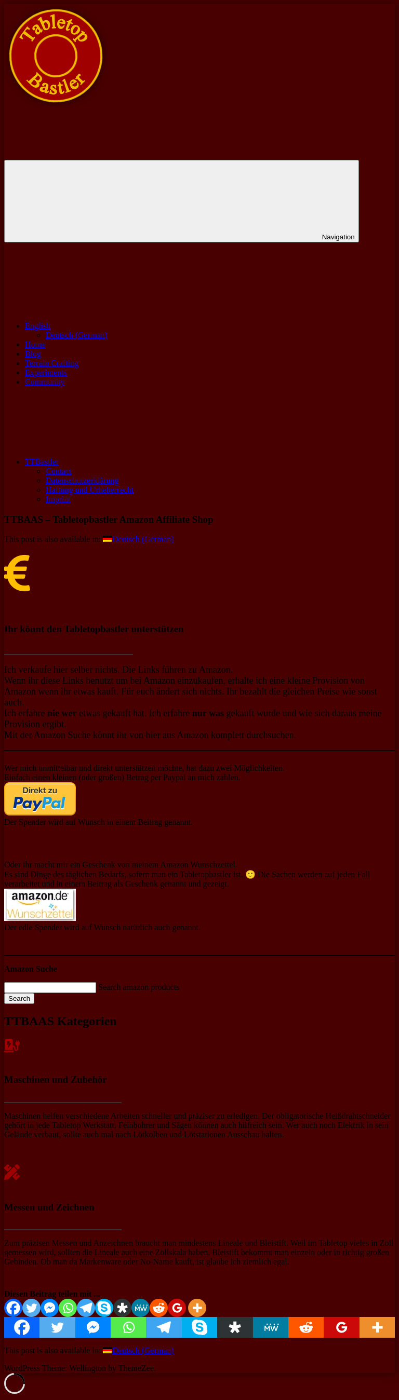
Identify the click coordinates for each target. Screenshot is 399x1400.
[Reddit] (159, 1308)
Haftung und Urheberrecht (90, 489)
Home (35, 344)
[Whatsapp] (68, 1308)
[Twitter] (31, 1308)
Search (19, 998)
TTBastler (120, 461)
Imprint (58, 499)
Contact (59, 471)
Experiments (46, 372)
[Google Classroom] (177, 1308)
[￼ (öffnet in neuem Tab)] (40, 812)
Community (44, 381)
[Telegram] (86, 1308)
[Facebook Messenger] (50, 1308)
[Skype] (104, 1308)
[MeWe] (140, 1308)
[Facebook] (13, 1308)
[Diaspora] (122, 1308)
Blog (33, 353)
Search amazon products (138, 987)
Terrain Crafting (51, 363)
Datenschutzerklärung (82, 480)
